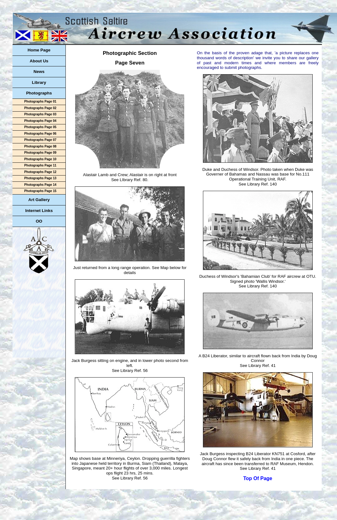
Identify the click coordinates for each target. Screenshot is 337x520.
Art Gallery (39, 199)
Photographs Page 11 (40, 165)
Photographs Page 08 (40, 146)
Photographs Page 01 (40, 101)
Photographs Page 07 (40, 140)
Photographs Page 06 (40, 133)
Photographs (39, 93)
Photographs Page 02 (40, 108)
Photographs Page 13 (40, 178)
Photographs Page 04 (40, 121)
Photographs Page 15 (40, 191)
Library (39, 82)
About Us (39, 61)
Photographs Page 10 (40, 159)
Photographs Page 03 (40, 114)
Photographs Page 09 (40, 152)
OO (39, 221)
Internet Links (39, 210)
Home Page (38, 50)
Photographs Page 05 (40, 127)
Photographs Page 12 (40, 172)
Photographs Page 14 (40, 184)
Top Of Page (257, 478)
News (39, 71)
